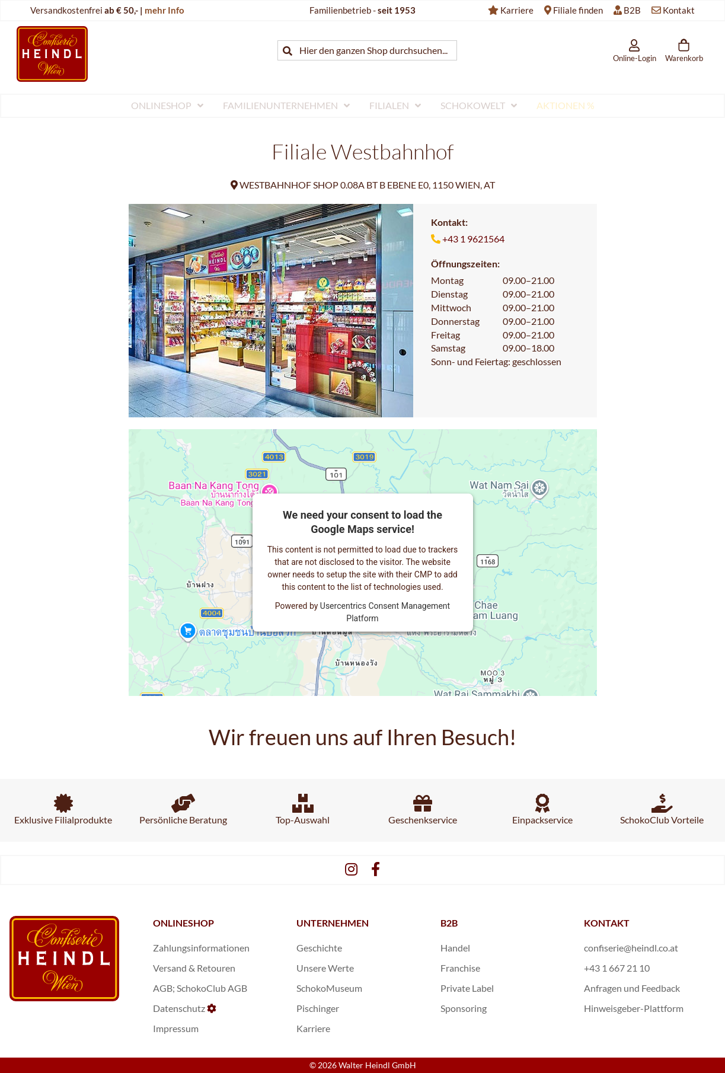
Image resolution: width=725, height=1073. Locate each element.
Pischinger (317, 1008)
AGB (163, 988)
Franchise (460, 967)
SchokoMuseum (329, 988)
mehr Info (164, 10)
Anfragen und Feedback (632, 988)
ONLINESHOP (183, 922)
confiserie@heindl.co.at (631, 947)
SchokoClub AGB (212, 988)
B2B (632, 10)
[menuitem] (167, 106)
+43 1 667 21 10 (617, 967)
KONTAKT (607, 922)
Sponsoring (463, 1008)
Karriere (517, 10)
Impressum (176, 1028)
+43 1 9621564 (473, 238)
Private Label (467, 988)
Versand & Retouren (194, 967)
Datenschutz (179, 1008)
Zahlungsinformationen (201, 947)
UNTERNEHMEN (332, 922)
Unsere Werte (325, 967)
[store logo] (52, 53)
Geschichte (319, 947)
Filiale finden (578, 10)
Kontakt (679, 10)
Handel (455, 947)
